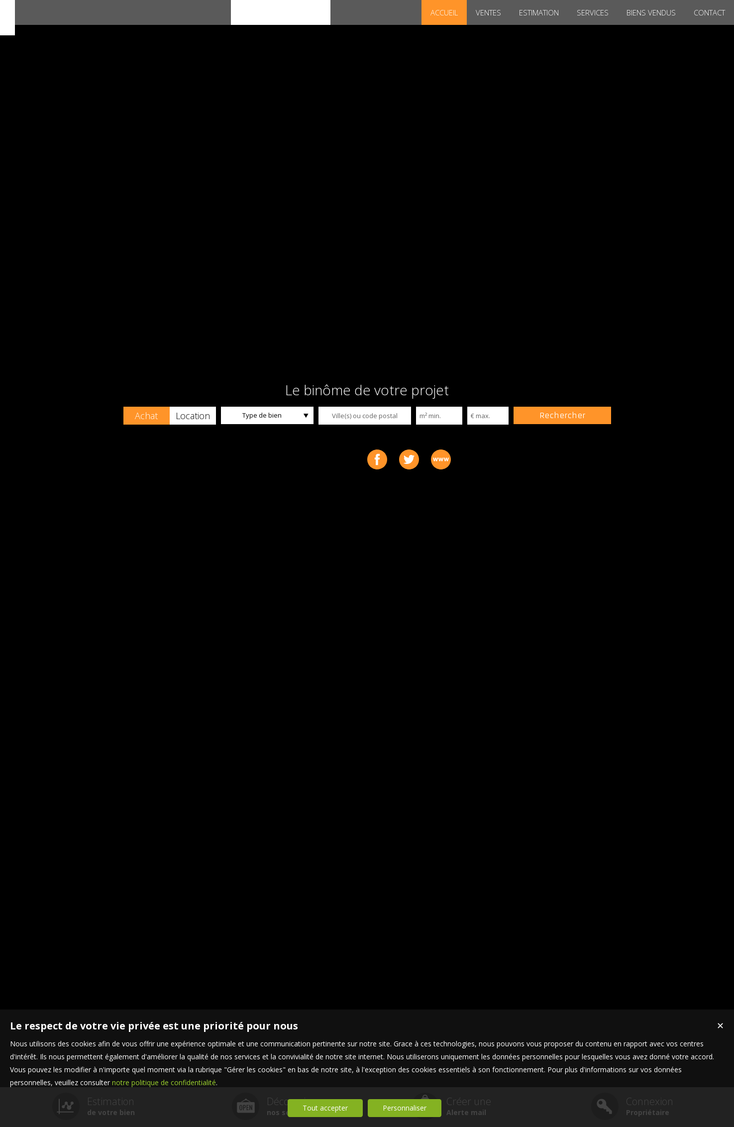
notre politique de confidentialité (164, 1082)
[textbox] (364, 416)
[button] (146, 416)
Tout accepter (325, 1108)
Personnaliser (404, 1108)
